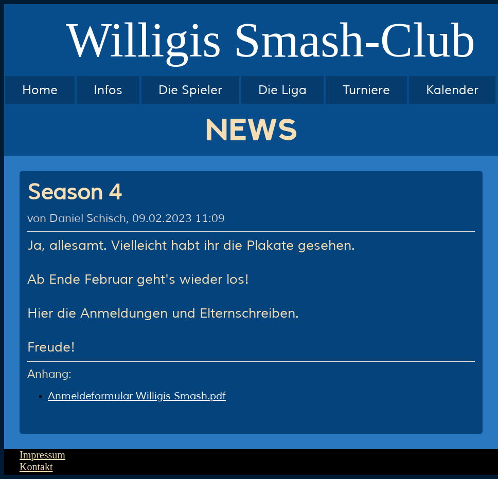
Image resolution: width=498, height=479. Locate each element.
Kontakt (36, 466)
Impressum (42, 454)
